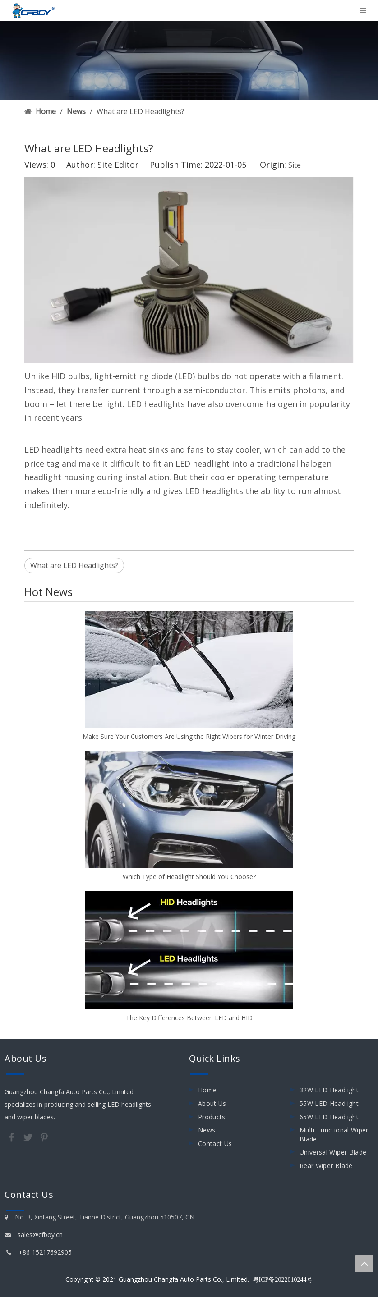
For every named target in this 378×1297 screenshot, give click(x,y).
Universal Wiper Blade (333, 1152)
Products (212, 1117)
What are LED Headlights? (74, 565)
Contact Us (215, 1143)
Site (294, 165)
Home (207, 1090)
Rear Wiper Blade (326, 1165)
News (206, 1130)
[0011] (189, 60)
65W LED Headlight (329, 1117)
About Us (212, 1103)
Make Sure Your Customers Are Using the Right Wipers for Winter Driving (189, 736)
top (364, 1263)
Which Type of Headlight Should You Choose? (189, 876)
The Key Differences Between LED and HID (189, 1017)
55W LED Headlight (329, 1103)
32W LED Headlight (329, 1090)
